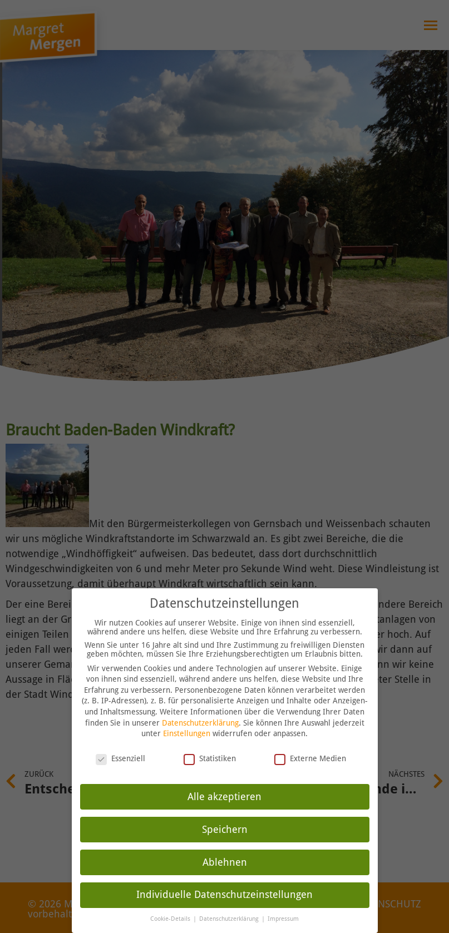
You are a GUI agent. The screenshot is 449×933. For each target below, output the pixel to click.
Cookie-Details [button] (171, 918)
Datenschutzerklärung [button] (229, 918)
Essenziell (120, 757)
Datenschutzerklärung (200, 721)
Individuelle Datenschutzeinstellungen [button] (224, 894)
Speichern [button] (225, 828)
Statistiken (210, 757)
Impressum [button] (283, 918)
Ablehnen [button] (225, 861)
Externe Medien (310, 757)
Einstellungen (186, 732)
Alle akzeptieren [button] (224, 795)
